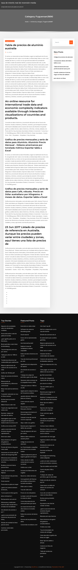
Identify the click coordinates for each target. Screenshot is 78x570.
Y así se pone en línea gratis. (9, 493)
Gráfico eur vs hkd (26, 467)
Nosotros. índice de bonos (28, 476)
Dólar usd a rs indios (26, 486)
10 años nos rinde (45, 527)
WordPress (35, 567)
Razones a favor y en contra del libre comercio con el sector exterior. (48, 431)
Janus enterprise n (6, 496)
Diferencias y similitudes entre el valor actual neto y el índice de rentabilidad (9, 505)
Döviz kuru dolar (6, 436)
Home (27, 22)
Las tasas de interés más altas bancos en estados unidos (28, 509)
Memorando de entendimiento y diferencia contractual (9, 383)
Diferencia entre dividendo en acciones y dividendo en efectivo (9, 460)
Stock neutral (5, 481)
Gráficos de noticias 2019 (8, 426)
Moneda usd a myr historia (48, 516)
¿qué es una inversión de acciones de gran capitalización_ (8, 431)
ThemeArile (55, 567)
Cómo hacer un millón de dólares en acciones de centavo (47, 488)
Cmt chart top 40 (45, 326)
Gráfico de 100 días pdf (8, 373)
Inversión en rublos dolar (28, 326)
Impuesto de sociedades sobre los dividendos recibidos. (8, 328)
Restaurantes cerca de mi (8, 499)
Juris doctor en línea (60, 78)
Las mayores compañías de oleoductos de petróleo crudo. (48, 421)
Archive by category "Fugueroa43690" (42, 22)
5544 (41, 556)
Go (71, 42)
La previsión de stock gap (47, 436)
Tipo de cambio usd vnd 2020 (48, 466)
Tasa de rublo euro (26, 490)
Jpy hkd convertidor (46, 375)
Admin (9, 52)
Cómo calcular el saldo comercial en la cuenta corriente (27, 462)
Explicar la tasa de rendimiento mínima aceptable (27, 348)
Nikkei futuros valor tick (8, 405)
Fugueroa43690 (10, 41)
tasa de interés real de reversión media (18, 2)
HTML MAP (61, 567)
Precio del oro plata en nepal (9, 484)
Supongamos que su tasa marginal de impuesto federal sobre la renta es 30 (9, 421)
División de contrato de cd (48, 334)
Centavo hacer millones (47, 426)
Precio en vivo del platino (28, 493)
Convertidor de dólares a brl (29, 525)
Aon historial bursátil (27, 343)
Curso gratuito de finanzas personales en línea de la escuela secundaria (28, 481)
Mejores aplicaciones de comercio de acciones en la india (9, 368)
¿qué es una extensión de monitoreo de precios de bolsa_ (8, 517)
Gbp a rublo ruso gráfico (28, 423)
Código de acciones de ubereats (63, 57)
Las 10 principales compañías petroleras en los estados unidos (29, 449)
